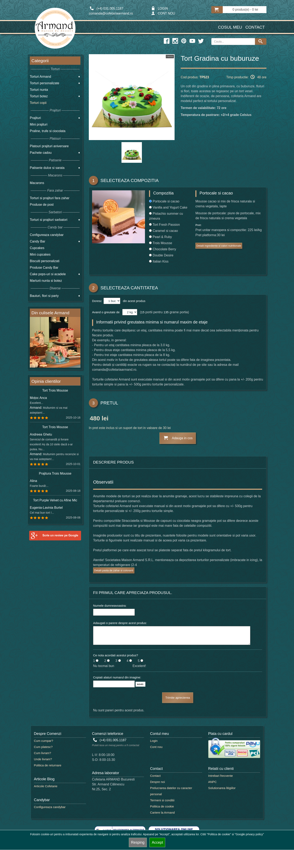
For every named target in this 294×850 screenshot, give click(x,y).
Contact (255, 27)
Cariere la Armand (162, 812)
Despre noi (157, 782)
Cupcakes (37, 248)
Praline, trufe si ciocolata (47, 131)
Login (154, 740)
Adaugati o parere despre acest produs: (120, 623)
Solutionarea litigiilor (222, 788)
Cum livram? (42, 753)
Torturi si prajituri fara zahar (49, 198)
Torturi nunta (39, 89)
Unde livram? (43, 759)
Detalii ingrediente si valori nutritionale (218, 245)
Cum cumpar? (43, 740)
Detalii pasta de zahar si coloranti (113, 570)
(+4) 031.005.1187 (110, 740)
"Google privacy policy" (249, 834)
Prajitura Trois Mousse (55, 473)
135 (166, 312)
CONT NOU (163, 13)
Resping (138, 842)
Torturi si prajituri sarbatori (48, 219)
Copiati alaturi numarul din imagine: (117, 677)
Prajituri (35, 118)
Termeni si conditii (162, 800)
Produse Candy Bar (44, 267)
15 (143, 312)
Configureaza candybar (46, 235)
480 (95, 419)
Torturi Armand (40, 76)
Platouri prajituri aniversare (49, 146)
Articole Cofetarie (45, 786)
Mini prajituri (38, 124)
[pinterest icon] (183, 41)
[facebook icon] (166, 41)
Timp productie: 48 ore (246, 77)
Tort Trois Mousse (55, 390)
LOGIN (159, 8)
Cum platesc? (43, 747)
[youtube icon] (192, 41)
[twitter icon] (201, 41)
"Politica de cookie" (219, 834)
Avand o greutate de (106, 312)
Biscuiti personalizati (44, 261)
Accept (157, 842)
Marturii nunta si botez (46, 280)
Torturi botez (39, 96)
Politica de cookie (162, 806)
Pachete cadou (41, 152)
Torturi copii (38, 102)
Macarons (37, 183)
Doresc (97, 301)
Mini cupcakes (40, 254)
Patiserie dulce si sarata (47, 168)
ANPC (212, 782)
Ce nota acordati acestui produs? (115, 655)
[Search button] (260, 41)
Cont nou (156, 747)
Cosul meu (230, 27)
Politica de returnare (47, 765)
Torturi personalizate (44, 83)
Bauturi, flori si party (44, 296)
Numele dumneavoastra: (109, 605)
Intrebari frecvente (220, 775)
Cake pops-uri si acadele (48, 274)
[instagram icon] (175, 41)
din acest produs (133, 301)
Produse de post (42, 204)
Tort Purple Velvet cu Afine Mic (55, 500)
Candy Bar (37, 241)
